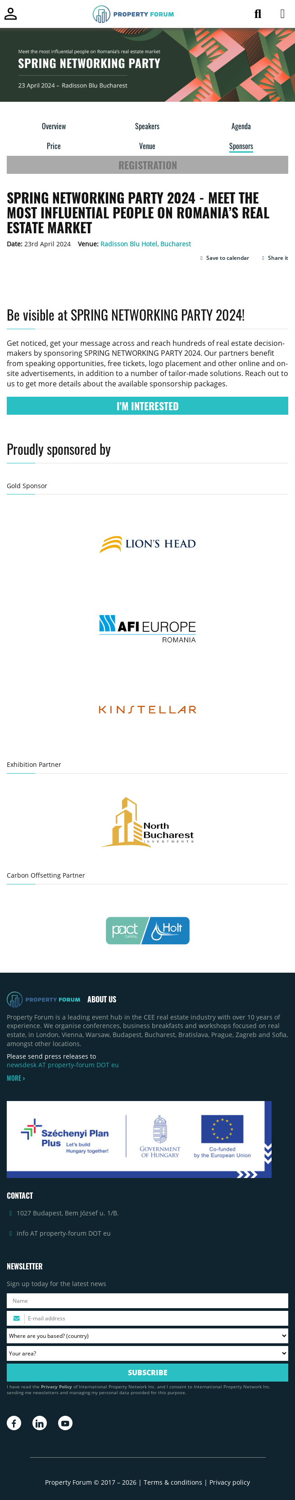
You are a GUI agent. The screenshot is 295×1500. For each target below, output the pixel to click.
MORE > (16, 1078)
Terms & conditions (173, 1482)
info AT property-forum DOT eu (64, 1233)
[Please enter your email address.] (147, 1318)
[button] (223, 258)
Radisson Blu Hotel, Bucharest (145, 244)
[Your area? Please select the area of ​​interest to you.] (147, 1353)
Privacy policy (229, 1482)
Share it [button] (274, 258)
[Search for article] (258, 15)
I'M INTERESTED (148, 406)
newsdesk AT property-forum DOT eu (63, 1064)
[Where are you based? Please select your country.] (147, 1335)
